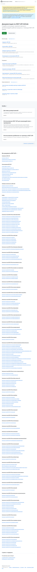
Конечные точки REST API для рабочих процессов (10, 232)
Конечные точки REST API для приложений (10, 252)
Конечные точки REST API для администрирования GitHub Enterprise (15, 342)
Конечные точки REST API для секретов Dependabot (10, 311)
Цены (25, 567)
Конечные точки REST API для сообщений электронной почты (12, 540)
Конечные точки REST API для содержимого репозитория (11, 503)
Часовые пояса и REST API (6, 175)
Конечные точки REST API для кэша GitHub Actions (10, 218)
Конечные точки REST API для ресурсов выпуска (10, 496)
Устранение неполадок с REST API (7, 174)
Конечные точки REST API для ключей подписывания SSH (11, 547)
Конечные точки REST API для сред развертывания (10, 332)
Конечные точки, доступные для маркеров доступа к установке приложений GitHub (15, 188)
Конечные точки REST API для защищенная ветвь (10, 271)
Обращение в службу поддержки (8, 559)
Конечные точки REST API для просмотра (8, 243)
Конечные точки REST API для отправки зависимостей (11, 318)
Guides (4, 106)
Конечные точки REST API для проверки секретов (11, 520)
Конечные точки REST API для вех (7, 405)
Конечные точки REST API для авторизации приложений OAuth (14, 438)
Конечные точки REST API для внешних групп (9, 532)
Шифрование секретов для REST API (8, 211)
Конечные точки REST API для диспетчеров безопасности (11, 452)
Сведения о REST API (6, 155)
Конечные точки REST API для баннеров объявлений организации (13, 249)
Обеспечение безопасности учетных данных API (10, 187)
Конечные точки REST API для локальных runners (10, 225)
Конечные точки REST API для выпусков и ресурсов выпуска (13, 493)
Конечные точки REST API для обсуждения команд (10, 530)
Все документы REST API (9, 153)
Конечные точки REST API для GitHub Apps (9, 254)
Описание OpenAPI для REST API (7, 161)
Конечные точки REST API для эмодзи (9, 337)
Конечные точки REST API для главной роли (9, 242)
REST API (3, 3)
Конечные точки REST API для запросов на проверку (10, 477)
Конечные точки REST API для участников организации (11, 447)
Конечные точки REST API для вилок (8, 505)
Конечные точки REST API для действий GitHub (11, 214)
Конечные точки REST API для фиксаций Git (9, 381)
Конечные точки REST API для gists (7, 373)
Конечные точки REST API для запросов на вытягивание (13, 472)
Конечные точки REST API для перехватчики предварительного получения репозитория (16, 364)
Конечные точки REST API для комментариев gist (10, 374)
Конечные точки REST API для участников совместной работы (14, 292)
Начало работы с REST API (6, 166)
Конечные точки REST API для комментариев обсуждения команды (13, 529)
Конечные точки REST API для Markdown (10, 415)
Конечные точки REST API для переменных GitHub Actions (11, 227)
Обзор (4, 33)
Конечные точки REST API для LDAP (7, 354)
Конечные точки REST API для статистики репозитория (11, 428)
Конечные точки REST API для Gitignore (9, 389)
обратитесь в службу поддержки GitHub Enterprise (11, 11)
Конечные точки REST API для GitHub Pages (10, 457)
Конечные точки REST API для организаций (10, 443)
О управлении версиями (15, 17)
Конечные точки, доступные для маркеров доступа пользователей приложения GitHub (16, 190)
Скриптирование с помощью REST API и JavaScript (10, 197)
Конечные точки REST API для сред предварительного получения (12, 361)
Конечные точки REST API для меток (8, 403)
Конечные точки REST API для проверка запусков (10, 276)
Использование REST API (6, 164)
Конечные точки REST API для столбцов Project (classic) (11, 469)
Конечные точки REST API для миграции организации (11, 433)
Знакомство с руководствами (29, 143)
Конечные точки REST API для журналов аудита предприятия (12, 347)
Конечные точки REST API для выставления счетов (12, 262)
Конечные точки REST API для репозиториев (10, 500)
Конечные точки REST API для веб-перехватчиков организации (12, 453)
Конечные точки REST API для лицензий (9, 409)
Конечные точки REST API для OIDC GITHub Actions (10, 219)
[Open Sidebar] (1, 4)
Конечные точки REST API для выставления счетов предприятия (12, 349)
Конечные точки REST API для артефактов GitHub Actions (11, 216)
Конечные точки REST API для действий (9, 235)
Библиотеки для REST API (6, 171)
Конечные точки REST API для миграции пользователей (11, 435)
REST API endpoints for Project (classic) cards (9, 466)
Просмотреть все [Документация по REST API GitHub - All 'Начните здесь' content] (12, 38)
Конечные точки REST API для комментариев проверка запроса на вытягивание (15, 476)
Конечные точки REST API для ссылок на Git (9, 383)
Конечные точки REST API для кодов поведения (11, 287)
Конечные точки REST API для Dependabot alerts (10, 310)
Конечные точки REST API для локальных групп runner (11, 224)
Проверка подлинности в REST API (8, 183)
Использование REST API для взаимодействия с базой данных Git (12, 208)
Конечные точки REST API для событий (8, 237)
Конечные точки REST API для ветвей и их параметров (12, 267)
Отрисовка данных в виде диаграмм (8, 203)
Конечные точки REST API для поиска (9, 514)
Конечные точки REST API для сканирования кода (11, 281)
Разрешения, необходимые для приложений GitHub (10, 191)
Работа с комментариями (6, 205)
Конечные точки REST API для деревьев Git (9, 386)
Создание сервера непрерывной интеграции (9, 206)
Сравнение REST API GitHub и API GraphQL (9, 159)
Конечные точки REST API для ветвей (8, 269)
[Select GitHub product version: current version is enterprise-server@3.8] (20, 1)
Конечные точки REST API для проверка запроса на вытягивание (12, 479)
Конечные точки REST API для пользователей (10, 537)
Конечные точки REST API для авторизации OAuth (10, 257)
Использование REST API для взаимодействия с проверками (12, 209)
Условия (10, 567)
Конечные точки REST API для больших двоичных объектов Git (12, 380)
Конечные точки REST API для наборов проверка (10, 278)
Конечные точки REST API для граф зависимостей (11, 314)
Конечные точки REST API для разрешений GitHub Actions (11, 221)
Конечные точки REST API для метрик (9, 426)
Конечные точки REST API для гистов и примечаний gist (13, 371)
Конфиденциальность (16, 567)
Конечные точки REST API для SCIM (7, 366)
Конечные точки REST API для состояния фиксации (10, 304)
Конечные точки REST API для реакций (9, 487)
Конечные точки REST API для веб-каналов (9, 239)
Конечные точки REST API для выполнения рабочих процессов (12, 230)
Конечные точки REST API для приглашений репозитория (11, 296)
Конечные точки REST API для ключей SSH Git (9, 545)
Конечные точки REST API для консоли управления (10, 357)
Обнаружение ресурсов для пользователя (9, 200)
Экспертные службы (30, 567)
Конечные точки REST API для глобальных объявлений (11, 346)
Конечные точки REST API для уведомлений (9, 240)
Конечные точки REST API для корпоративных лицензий (11, 355)
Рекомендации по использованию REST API (9, 172)
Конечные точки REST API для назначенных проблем (10, 398)
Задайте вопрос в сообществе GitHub (8, 557)
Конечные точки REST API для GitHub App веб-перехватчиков (12, 259)
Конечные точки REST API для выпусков (8, 495)
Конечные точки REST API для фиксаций (9, 299)
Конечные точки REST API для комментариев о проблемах (11, 400)
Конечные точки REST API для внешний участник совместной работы (13, 450)
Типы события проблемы (6, 178)
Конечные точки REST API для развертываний (11, 327)
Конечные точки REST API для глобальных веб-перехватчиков (12, 352)
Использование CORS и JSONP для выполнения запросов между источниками (14, 177)
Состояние (22, 567)
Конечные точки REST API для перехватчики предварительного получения (14, 363)
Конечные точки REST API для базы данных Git (11, 378)
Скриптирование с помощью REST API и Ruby (9, 198)
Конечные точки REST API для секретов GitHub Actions (11, 222)
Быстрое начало (12, 33)
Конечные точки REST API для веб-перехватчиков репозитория (12, 511)
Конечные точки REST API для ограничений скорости (12, 482)
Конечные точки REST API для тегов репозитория (10, 510)
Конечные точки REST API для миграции (10, 431)
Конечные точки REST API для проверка (9, 274)
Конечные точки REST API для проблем (9, 395)
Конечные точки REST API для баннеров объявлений (12, 247)
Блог (2, 568)
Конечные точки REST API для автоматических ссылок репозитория (13, 502)
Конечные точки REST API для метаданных (10, 420)
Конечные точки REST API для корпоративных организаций (11, 360)
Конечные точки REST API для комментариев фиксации (11, 303)
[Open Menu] (35, 1)
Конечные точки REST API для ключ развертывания (12, 321)
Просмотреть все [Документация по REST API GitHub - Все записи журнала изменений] (14, 82)
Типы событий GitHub (5, 180)
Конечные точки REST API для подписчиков (9, 542)
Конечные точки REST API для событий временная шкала (11, 406)
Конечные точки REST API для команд (9, 525)
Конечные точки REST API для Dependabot (10, 308)
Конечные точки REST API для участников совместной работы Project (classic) (14, 467)
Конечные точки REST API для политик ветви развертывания (12, 329)
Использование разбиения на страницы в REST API (10, 169)
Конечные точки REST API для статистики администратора (11, 344)
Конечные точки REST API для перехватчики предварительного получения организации (16, 358)
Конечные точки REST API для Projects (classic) (11, 462)
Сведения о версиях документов (17, 16)
